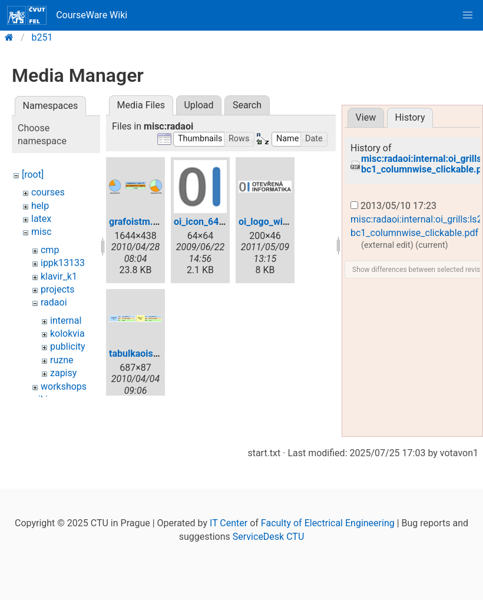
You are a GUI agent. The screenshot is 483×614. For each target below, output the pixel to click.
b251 (42, 37)
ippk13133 (63, 262)
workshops (64, 386)
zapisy (63, 373)
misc (41, 231)
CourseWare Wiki (67, 15)
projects (58, 289)
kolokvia (67, 333)
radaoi (54, 302)
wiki (39, 399)
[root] (33, 174)
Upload (198, 105)
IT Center (228, 567)
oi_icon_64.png (205, 221)
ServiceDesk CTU (268, 581)
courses (48, 192)
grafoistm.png (139, 221)
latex (41, 218)
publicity (67, 346)
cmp (50, 249)
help (40, 205)
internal (65, 320)
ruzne (62, 360)
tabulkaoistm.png (146, 353)
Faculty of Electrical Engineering (328, 567)
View (366, 117)
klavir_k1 (59, 276)
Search (247, 105)
